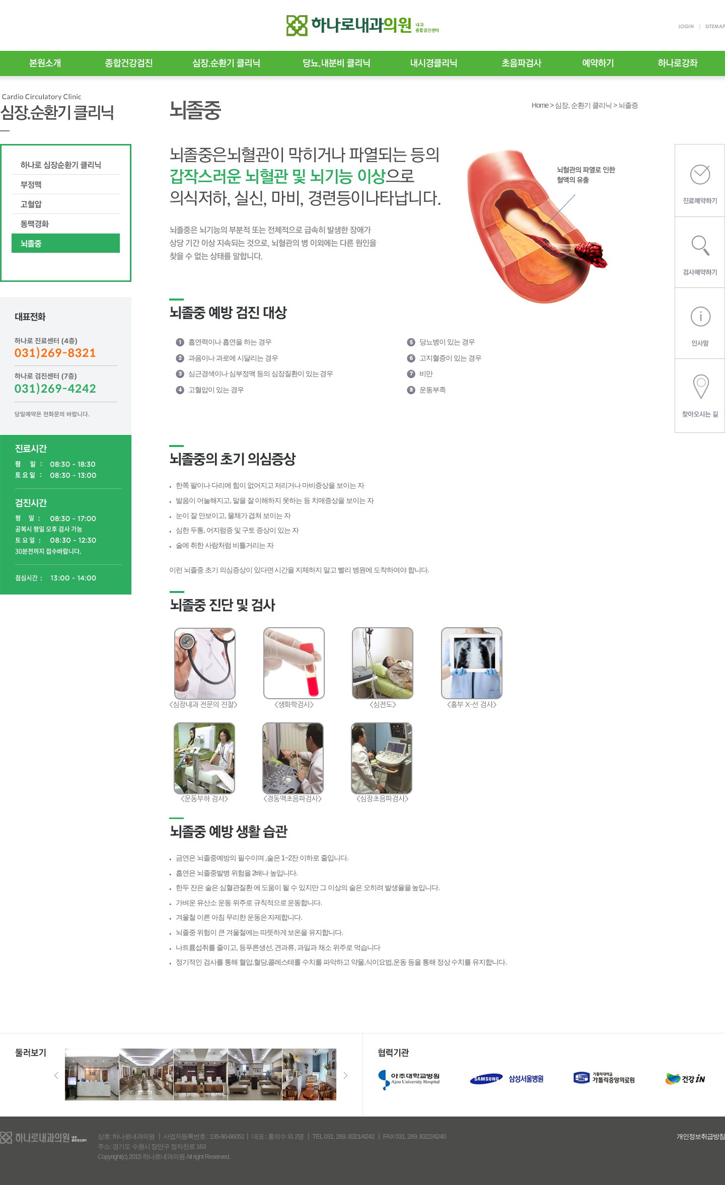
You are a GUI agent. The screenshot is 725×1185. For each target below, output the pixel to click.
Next (345, 1075)
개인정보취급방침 (701, 1136)
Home (540, 105)
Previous (56, 1075)
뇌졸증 (628, 105)
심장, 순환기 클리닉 (583, 105)
